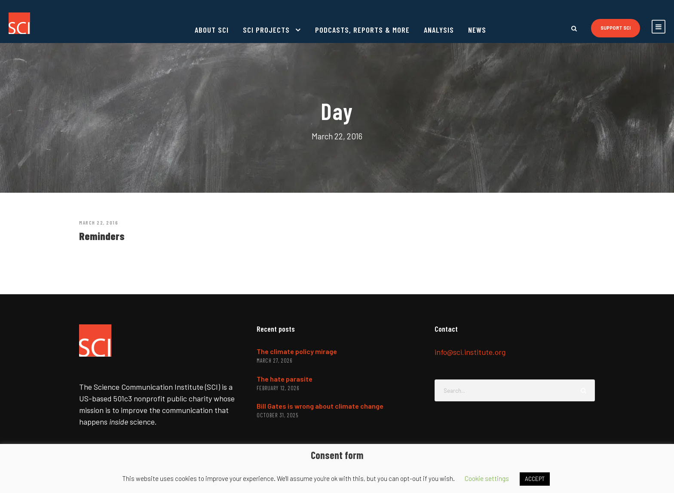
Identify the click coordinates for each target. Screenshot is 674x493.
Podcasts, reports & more (362, 29)
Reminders (102, 235)
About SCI (212, 29)
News (477, 29)
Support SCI (615, 28)
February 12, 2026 (278, 388)
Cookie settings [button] (487, 478)
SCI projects (266, 29)
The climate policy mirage (297, 351)
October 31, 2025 (277, 415)
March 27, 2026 (274, 360)
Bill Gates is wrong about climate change (320, 406)
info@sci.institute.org (470, 352)
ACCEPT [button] (535, 478)
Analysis (439, 29)
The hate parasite (284, 379)
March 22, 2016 (98, 222)
